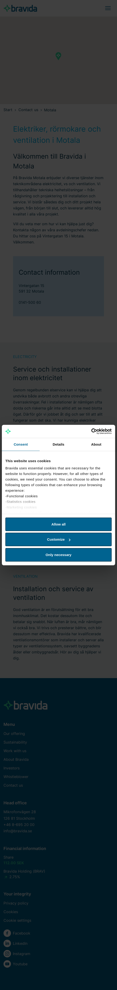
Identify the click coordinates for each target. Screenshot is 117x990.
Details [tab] (58, 444)
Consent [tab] (21, 444)
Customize (58, 539)
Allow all (59, 524)
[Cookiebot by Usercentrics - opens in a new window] (91, 431)
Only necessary (59, 554)
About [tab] (96, 444)
